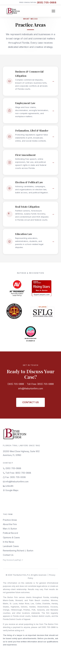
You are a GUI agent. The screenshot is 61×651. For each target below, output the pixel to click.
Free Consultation (37, 3)
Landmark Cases (11, 546)
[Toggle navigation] (53, 11)
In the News (8, 542)
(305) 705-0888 (15, 384)
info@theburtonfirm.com (30, 388)
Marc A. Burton (10, 528)
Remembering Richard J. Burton (18, 550)
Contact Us (30, 402)
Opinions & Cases (11, 537)
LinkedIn (8, 486)
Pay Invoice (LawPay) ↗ (13, 560)
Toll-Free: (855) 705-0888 (40, 384)
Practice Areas (10, 520)
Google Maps (10, 490)
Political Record (10, 533)
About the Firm (10, 524)
